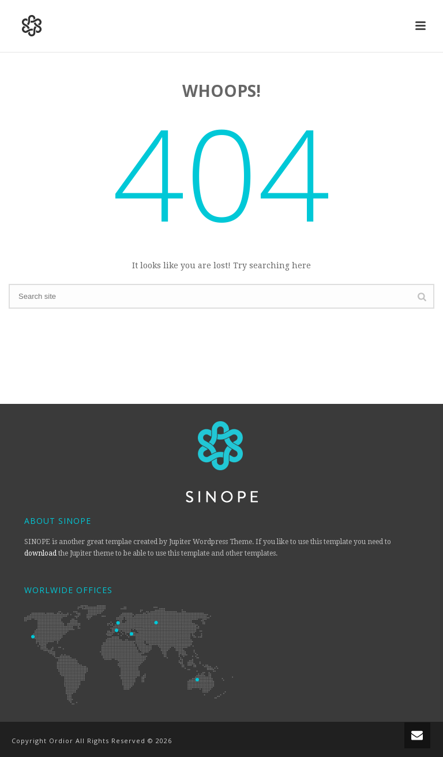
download (40, 553)
